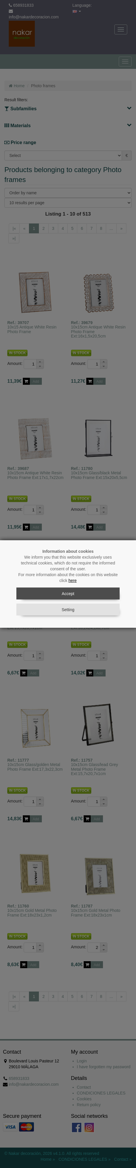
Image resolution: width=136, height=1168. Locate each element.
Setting (68, 609)
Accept (68, 593)
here (72, 580)
